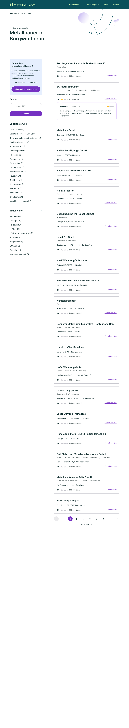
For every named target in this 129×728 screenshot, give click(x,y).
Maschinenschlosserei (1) (21, 201)
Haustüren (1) (15, 176)
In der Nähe (16, 210)
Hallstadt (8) (15, 225)
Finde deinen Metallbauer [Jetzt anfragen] (26, 89)
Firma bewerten (110, 76)
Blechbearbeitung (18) (19, 142)
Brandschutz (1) (16, 197)
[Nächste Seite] (117, 520)
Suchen (26, 114)
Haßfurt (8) (15, 229)
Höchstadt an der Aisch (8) (22, 233)
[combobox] (26, 106)
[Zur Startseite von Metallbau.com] (22, 4)
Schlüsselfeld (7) (17, 237)
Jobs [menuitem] (106, 5)
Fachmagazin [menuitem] (93, 5)
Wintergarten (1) (17, 167)
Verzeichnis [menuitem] (74, 5)
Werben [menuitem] (116, 5)
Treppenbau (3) (16, 159)
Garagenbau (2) (17, 163)
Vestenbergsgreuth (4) (20, 254)
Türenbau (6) (15, 155)
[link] (86, 69)
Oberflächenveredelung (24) (22, 134)
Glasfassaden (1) (17, 184)
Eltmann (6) (15, 246)
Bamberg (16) (16, 216)
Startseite (13, 13)
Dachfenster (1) (16, 180)
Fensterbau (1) (16, 188)
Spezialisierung (18, 124)
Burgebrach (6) (16, 242)
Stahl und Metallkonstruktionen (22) (26, 138)
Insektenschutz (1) (18, 172)
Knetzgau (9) (15, 221)
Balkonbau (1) (16, 193)
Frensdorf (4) (15, 250)
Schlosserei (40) (17, 130)
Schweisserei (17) (17, 146)
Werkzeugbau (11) (17, 151)
